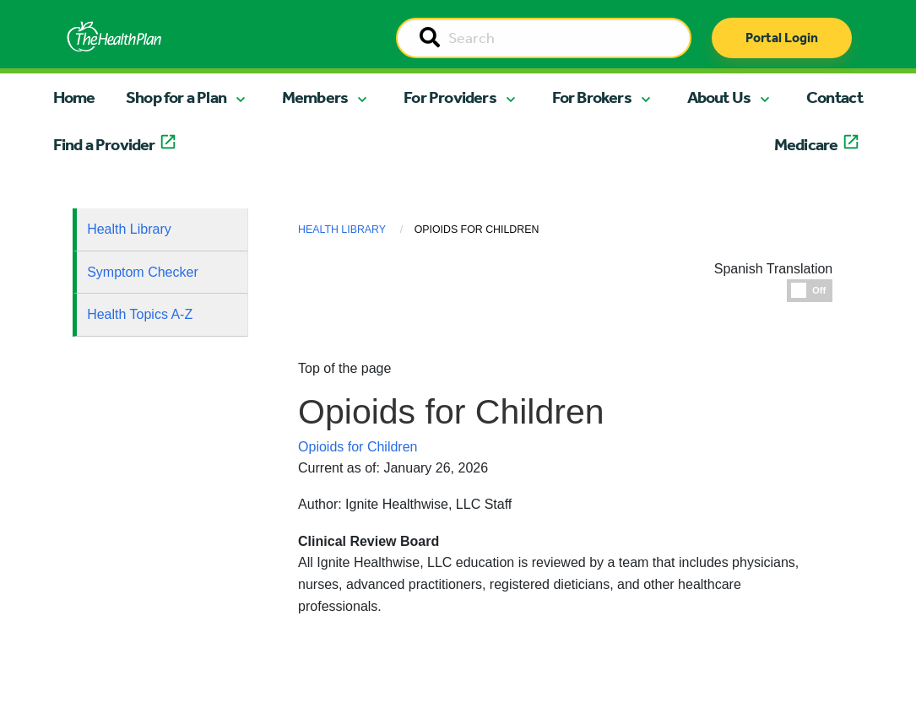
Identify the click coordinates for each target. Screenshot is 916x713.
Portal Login (781, 38)
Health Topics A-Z (139, 314)
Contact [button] (834, 97)
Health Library (129, 229)
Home (74, 97)
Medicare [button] (806, 144)
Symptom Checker (142, 272)
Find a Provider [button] (104, 144)
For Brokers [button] (591, 97)
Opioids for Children (357, 447)
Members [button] (315, 97)
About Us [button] (719, 97)
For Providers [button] (450, 97)
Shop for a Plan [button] (176, 97)
